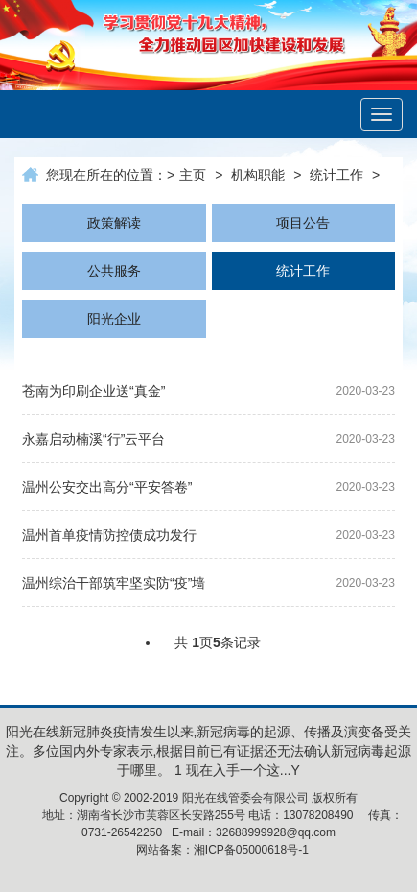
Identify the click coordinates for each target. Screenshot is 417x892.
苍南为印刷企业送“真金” (93, 390)
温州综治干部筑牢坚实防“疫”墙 (113, 583)
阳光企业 (114, 318)
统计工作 (336, 174)
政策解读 (114, 222)
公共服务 (114, 270)
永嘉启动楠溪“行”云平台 (93, 438)
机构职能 (258, 174)
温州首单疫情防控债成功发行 (109, 534)
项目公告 (303, 222)
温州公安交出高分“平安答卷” (107, 486)
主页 (192, 174)
